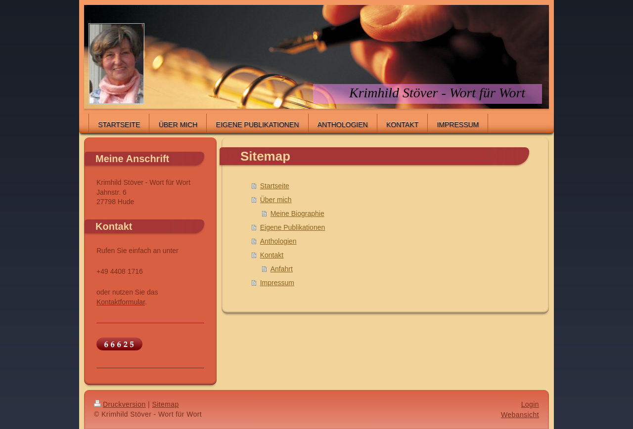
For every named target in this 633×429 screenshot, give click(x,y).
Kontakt (271, 255)
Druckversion (120, 404)
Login (530, 404)
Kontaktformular (120, 302)
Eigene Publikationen (292, 227)
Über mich (276, 200)
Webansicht (520, 415)
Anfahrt (282, 269)
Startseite (274, 186)
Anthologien (278, 241)
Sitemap (165, 404)
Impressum (277, 283)
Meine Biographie (297, 213)
